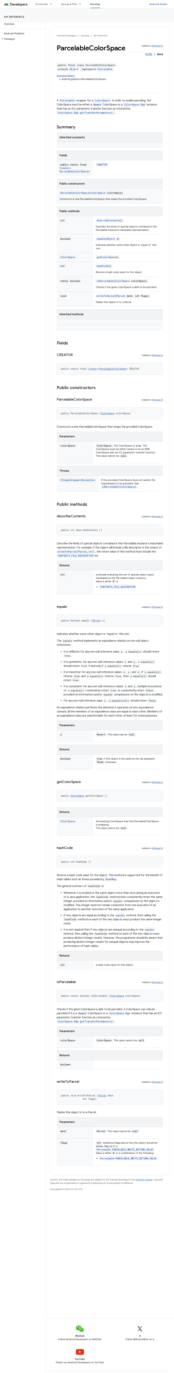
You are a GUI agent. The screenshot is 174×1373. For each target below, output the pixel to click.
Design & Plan (69, 4)
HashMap (111, 879)
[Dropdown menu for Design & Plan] (81, 4)
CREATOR (102, 164)
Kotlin (148, 54)
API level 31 (157, 45)
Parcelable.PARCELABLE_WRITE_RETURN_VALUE (125, 1149)
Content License (144, 1179)
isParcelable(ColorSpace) (119, 486)
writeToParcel (106, 296)
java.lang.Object (66, 75)
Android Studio (158, 4)
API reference (14, 16)
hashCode (103, 266)
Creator (64, 168)
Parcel (121, 296)
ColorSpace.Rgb (134, 104)
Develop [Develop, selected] (95, 4)
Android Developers (66, 35)
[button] (22, 39)
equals (101, 238)
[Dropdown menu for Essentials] (52, 4)
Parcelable (105, 69)
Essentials (42, 4)
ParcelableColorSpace (73, 171)
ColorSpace (102, 100)
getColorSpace (106, 257)
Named (97, 104)
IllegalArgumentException (77, 480)
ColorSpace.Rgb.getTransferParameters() (86, 112)
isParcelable (105, 281)
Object (73, 69)
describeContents (108, 220)
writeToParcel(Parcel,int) (76, 551)
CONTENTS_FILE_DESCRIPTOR (75, 555)
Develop (85, 35)
